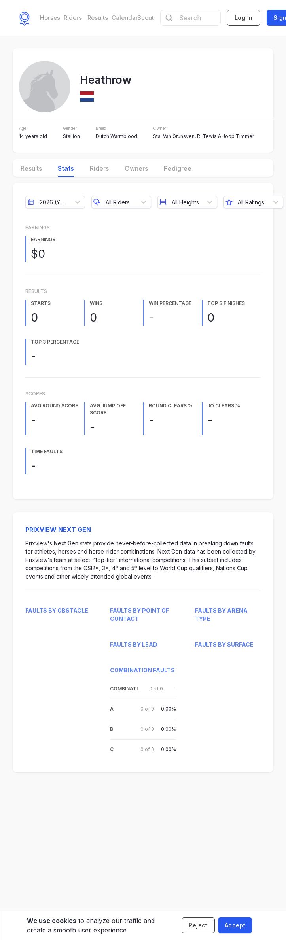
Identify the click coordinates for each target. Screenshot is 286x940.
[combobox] (190, 18)
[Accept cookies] (235, 925)
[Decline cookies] (198, 925)
